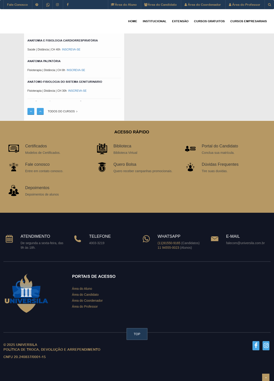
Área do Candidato (161, 4)
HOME (132, 21)
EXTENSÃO (180, 21)
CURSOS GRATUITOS (209, 21)
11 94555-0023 (168, 247)
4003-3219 (97, 243)
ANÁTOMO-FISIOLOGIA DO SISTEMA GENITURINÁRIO (64, 81)
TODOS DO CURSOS (62, 111)
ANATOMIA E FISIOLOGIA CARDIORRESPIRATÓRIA (62, 40)
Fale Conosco (17, 4)
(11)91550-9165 (169, 243)
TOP (137, 334)
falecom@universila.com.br (245, 243)
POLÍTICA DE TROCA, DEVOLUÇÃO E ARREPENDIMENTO (51, 349)
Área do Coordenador (203, 4)
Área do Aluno (124, 4)
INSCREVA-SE (71, 49)
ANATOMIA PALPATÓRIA (44, 61)
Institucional (155, 21)
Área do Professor (244, 4)
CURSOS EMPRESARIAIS (248, 21)
